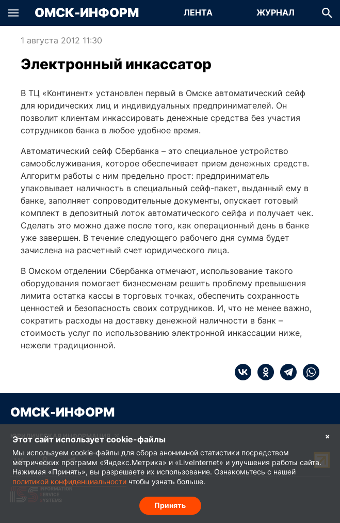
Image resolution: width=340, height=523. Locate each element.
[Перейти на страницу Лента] (198, 13)
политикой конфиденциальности (69, 481)
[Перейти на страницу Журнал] (275, 13)
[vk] (243, 372)
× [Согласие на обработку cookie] (327, 436)
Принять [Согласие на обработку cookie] (170, 505)
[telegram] (285, 372)
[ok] (262, 372)
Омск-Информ (87, 13)
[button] (13, 13)
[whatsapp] (308, 372)
